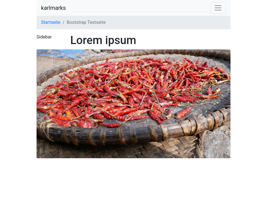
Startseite (50, 22)
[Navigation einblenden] (218, 7)
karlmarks (53, 7)
